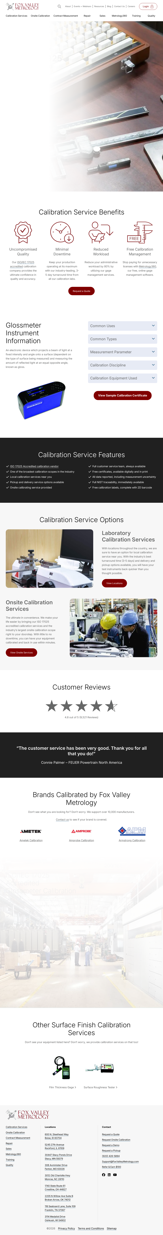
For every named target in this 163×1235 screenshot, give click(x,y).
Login (148, 6)
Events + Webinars (82, 6)
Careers (131, 6)
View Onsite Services (21, 652)
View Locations (114, 583)
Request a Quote (81, 291)
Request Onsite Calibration (116, 1139)
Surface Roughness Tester (99, 1087)
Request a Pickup (111, 1150)
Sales (102, 15)
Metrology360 (119, 15)
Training (136, 15)
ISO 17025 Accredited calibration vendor (34, 466)
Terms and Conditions (91, 1228)
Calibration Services (16, 15)
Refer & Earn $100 (111, 1166)
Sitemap (112, 1228)
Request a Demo (110, 1145)
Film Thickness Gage (61, 1087)
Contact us (62, 819)
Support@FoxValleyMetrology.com (120, 1161)
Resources (99, 6)
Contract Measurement (65, 15)
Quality (151, 15)
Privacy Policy (66, 1228)
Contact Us (119, 6)
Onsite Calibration (40, 15)
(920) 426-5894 (111, 1156)
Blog (109, 6)
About (68, 6)
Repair (87, 15)
